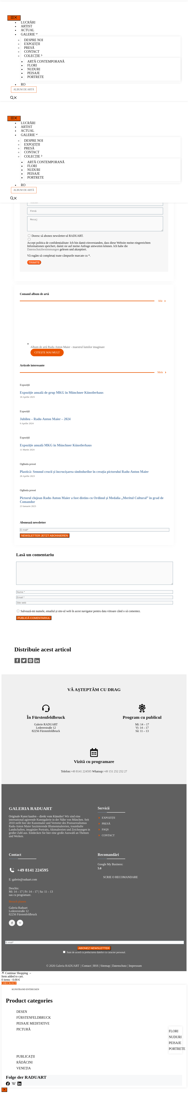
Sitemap (105, 972)
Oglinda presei (28, 466)
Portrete (35, 77)
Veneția (24, 1075)
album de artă (23, 89)
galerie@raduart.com (24, 886)
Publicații (26, 1063)
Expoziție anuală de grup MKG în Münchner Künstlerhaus (61, 395)
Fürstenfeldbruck (34, 1024)
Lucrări (28, 22)
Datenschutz (119, 972)
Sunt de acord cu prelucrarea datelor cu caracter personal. (96, 959)
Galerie (31, 34)
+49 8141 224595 (81, 778)
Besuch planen (17, 908)
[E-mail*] (94, 532)
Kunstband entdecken (25, 996)
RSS (95, 972)
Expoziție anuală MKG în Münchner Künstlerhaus (56, 447)
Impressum (135, 972)
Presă (29, 48)
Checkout (9, 989)
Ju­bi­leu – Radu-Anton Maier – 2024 (45, 421)
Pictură (24, 1036)
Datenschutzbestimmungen (43, 251)
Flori (32, 65)
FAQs (105, 836)
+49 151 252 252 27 (115, 778)
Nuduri (33, 69)
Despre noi (33, 40)
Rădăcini (25, 1069)
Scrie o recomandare (120, 883)
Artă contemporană (45, 61)
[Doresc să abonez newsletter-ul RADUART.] (29, 238)
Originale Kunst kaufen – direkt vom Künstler (36, 822)
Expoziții (32, 44)
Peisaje (33, 73)
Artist (26, 26)
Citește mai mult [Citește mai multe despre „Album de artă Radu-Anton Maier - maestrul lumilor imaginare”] (47, 354)
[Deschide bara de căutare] (13, 98)
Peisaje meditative (33, 1030)
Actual (27, 30)
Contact (31, 51)
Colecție (35, 56)
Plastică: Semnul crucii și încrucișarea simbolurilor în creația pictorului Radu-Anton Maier (84, 474)
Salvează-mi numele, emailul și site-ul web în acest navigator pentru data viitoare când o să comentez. (81, 617)
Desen (22, 1018)
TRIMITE (34, 264)
